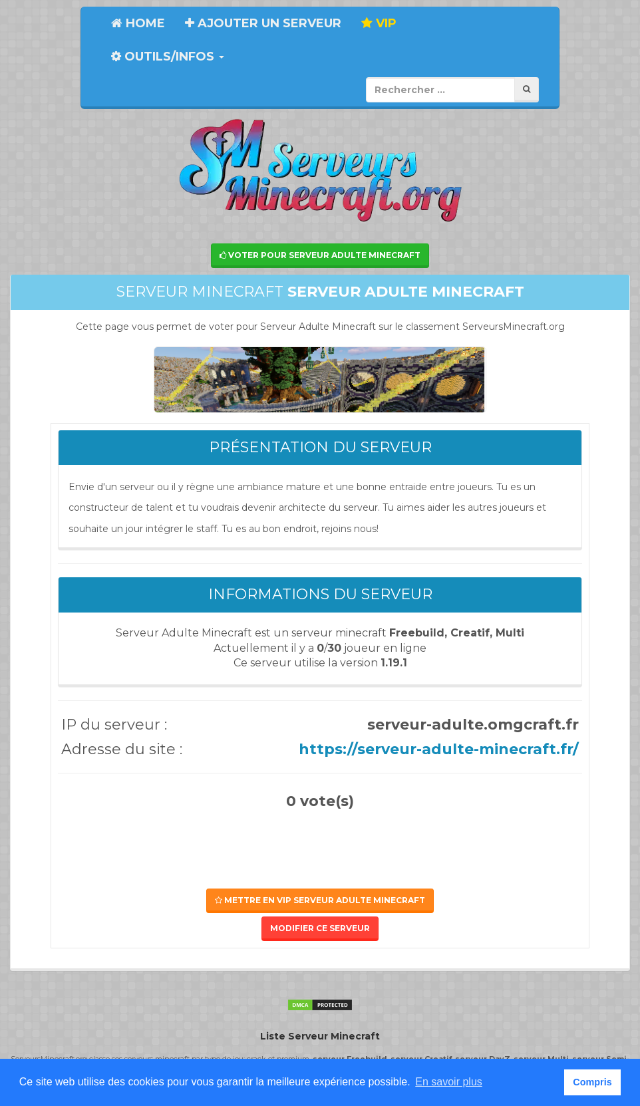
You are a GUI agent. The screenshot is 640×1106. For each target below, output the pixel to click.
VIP (379, 23)
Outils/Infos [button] (167, 56)
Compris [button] (592, 1082)
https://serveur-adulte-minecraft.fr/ (439, 749)
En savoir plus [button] (448, 1081)
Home (138, 23)
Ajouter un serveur (263, 23)
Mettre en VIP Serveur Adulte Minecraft (320, 900)
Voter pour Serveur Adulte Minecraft (320, 255)
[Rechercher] (526, 89)
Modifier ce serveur (320, 928)
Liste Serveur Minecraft (320, 1036)
